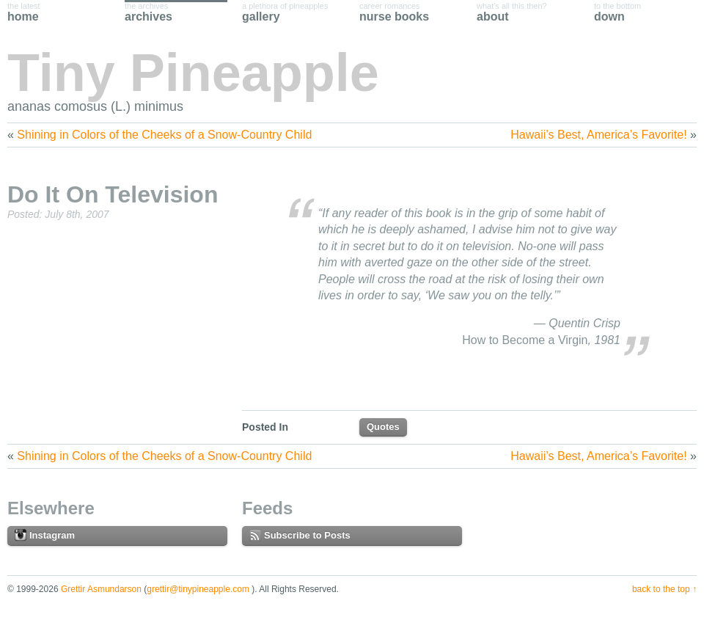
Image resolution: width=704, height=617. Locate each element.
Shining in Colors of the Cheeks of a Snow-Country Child (164, 134)
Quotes (383, 426)
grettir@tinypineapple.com (198, 589)
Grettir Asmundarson (101, 589)
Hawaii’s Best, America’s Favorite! (598, 134)
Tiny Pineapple (193, 72)
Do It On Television (112, 194)
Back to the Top (661, 589)
